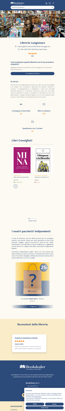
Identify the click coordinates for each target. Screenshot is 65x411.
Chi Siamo (14, 410)
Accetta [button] (54, 404)
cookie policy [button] (37, 396)
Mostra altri (32, 221)
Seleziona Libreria (32, 73)
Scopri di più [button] (44, 407)
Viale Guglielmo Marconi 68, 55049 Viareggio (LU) (34, 47)
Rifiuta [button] (35, 404)
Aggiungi (32, 307)
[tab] (28, 218)
